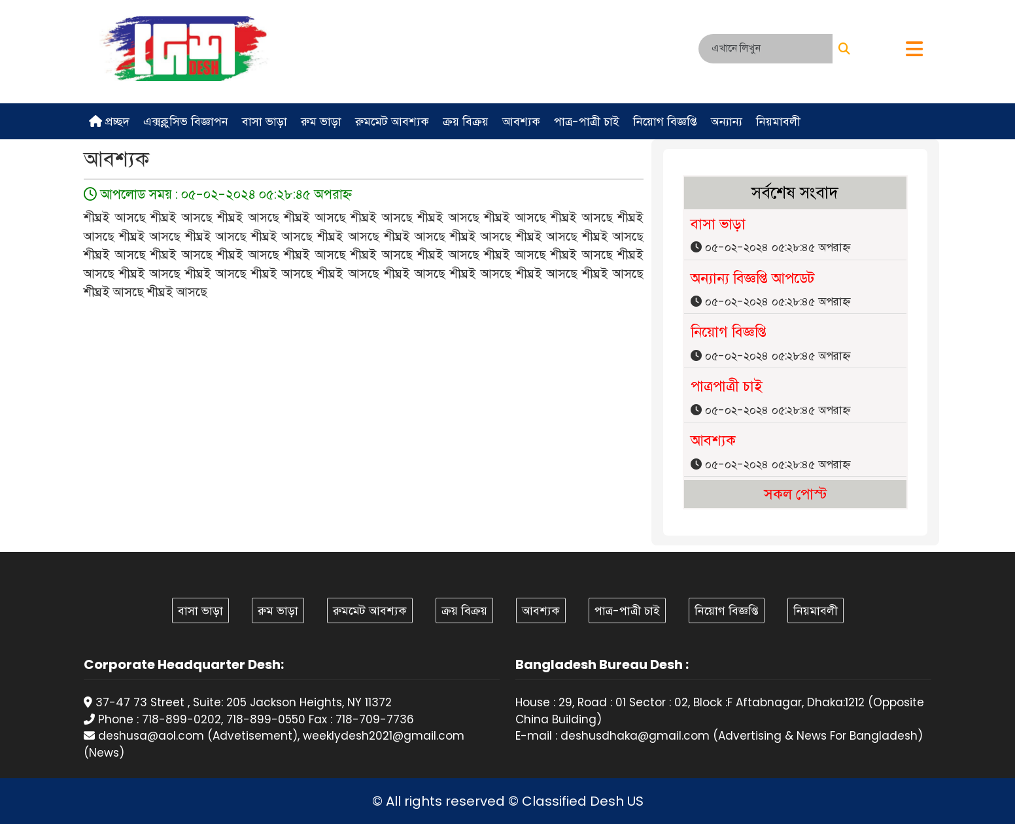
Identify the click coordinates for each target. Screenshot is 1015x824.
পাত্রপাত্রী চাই (727, 386)
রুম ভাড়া (321, 121)
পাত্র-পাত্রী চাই (586, 121)
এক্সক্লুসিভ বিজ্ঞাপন (185, 121)
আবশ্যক (521, 121)
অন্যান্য (726, 121)
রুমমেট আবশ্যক (392, 121)
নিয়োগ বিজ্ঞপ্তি (665, 121)
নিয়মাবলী (778, 121)
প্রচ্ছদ (109, 121)
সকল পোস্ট (795, 494)
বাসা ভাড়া (264, 121)
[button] (914, 50)
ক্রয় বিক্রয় (466, 121)
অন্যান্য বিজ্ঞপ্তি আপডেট (752, 278)
